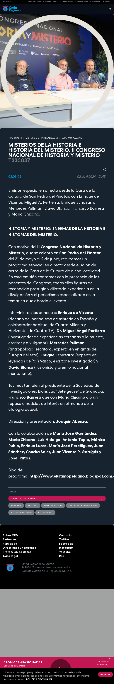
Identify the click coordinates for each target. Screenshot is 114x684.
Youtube (65, 552)
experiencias (45, 512)
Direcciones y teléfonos (19, 547)
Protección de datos (17, 552)
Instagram (66, 547)
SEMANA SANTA (51, 2)
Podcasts (16, 137)
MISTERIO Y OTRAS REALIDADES (41, 137)
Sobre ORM (10, 535)
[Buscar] (108, 9)
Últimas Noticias (68, 2)
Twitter (64, 539)
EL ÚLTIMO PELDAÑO (72, 137)
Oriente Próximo (36, 2)
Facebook (66, 543)
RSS (61, 556)
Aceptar (105, 674)
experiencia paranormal (83, 505)
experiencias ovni (21, 512)
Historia (16, 505)
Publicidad (10, 543)
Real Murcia (82, 2)
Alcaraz (106, 2)
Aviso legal (10, 556)
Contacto (65, 535)
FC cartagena (95, 2)
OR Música (103, 665)
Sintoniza (9, 539)
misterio (33, 505)
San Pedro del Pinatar (57, 498)
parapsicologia (53, 505)
